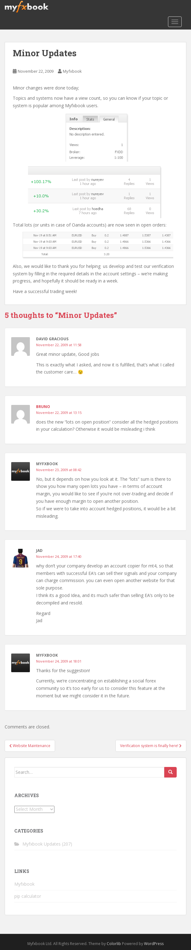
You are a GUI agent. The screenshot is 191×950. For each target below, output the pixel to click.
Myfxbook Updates (41, 844)
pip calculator (27, 896)
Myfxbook (72, 71)
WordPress (154, 943)
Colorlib (114, 943)
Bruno (43, 406)
